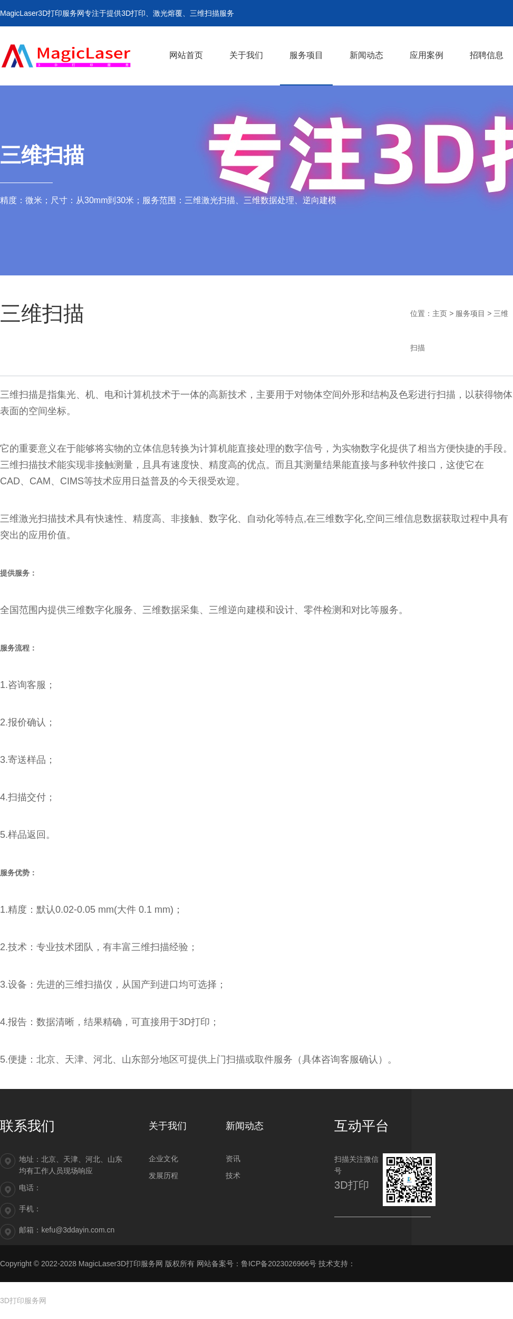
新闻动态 (245, 1126)
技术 (233, 1175)
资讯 (233, 1158)
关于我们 (168, 1126)
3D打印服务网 (23, 1300)
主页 (439, 313)
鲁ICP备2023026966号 (278, 1263)
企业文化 (163, 1158)
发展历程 (163, 1175)
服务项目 (470, 313)
